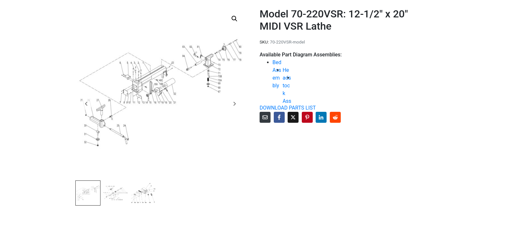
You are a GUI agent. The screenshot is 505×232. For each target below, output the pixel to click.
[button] (234, 18)
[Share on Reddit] (335, 117)
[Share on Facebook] (279, 117)
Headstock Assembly (286, 93)
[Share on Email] (265, 117)
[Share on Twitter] (293, 117)
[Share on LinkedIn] (321, 117)
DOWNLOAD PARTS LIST (288, 108)
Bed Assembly (276, 74)
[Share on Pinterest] (307, 117)
